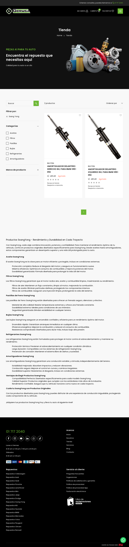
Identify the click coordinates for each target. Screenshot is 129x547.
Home (59, 35)
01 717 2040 (15, 431)
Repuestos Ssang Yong (15, 502)
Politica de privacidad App (77, 488)
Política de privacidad (75, 484)
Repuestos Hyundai (14, 509)
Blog (68, 449)
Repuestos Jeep (13, 495)
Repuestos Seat (12, 481)
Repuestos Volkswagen (15, 474)
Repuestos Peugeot (14, 523)
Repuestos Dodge (13, 498)
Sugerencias (71, 477)
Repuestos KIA (12, 505)
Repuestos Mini (12, 491)
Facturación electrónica (76, 491)
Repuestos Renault (13, 530)
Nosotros (70, 438)
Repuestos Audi (12, 477)
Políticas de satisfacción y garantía (80, 481)
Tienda (69, 35)
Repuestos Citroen (13, 526)
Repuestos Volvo (13, 519)
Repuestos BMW (12, 512)
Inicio (68, 434)
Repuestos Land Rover (15, 488)
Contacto (70, 452)
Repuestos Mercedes (15, 516)
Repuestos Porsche (14, 484)
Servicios (70, 445)
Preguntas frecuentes (75, 474)
